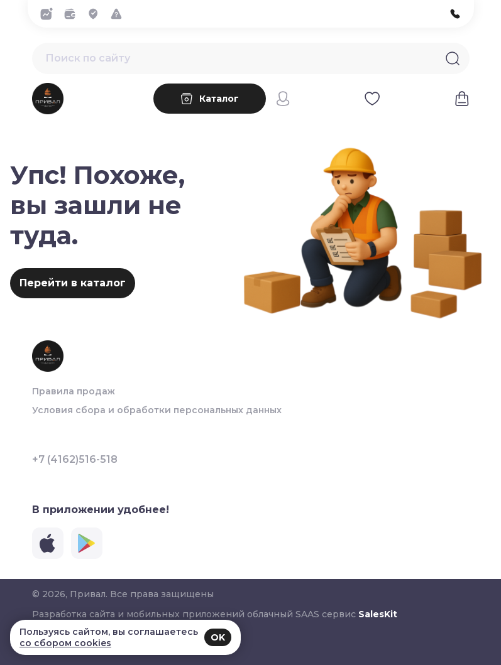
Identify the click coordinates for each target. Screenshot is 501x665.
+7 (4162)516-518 (75, 460)
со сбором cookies (65, 643)
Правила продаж (73, 391)
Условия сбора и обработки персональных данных (157, 410)
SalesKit (377, 614)
